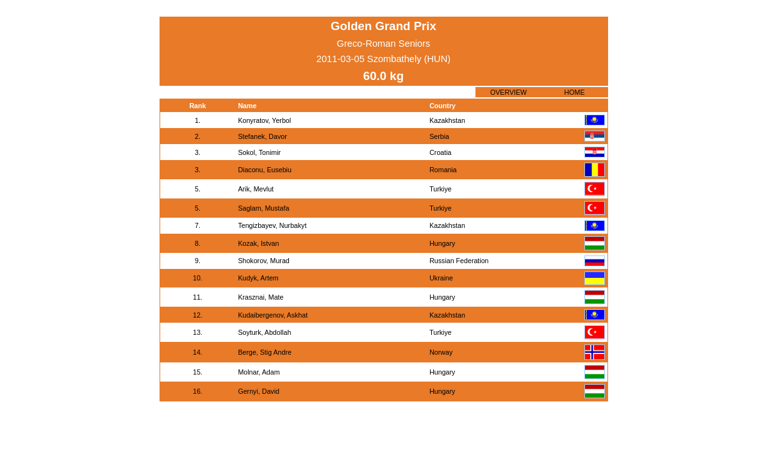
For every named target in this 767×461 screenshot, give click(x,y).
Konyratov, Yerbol (264, 120)
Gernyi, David (258, 391)
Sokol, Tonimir (259, 152)
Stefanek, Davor (262, 136)
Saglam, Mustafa (263, 208)
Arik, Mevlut (256, 189)
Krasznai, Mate (260, 297)
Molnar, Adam (258, 372)
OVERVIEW (508, 92)
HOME (575, 92)
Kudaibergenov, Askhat (273, 315)
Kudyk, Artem (258, 278)
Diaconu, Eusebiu (265, 170)
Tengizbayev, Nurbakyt (272, 225)
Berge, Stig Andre (265, 352)
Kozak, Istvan (258, 243)
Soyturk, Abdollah (264, 332)
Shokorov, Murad (263, 260)
